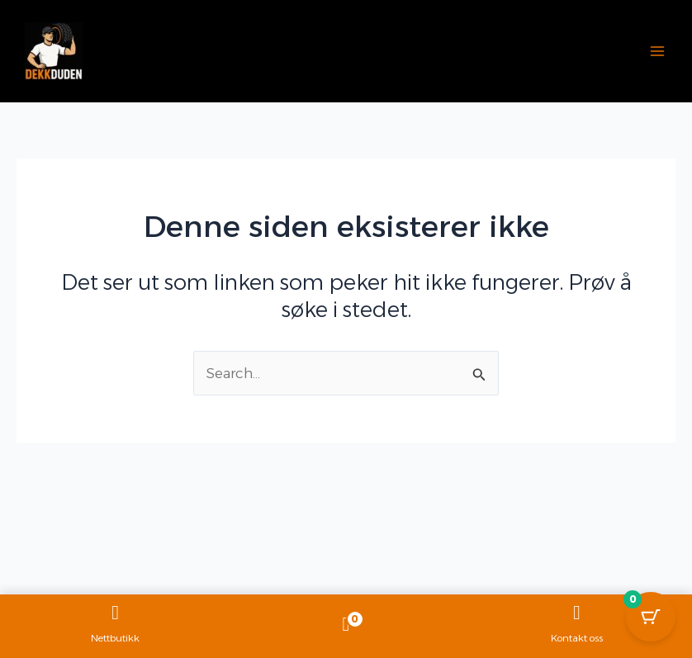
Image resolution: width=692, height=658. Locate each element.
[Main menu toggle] (657, 51)
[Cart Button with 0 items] (650, 616)
